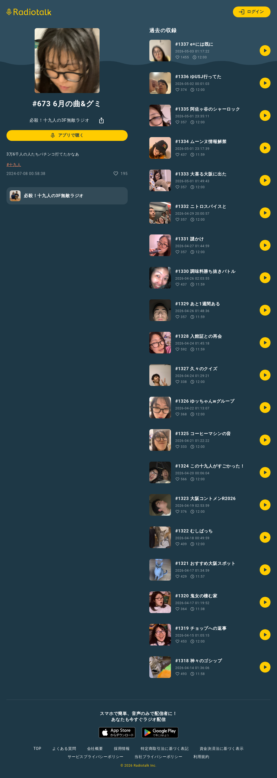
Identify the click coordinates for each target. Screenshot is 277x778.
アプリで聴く (67, 135)
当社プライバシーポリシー (158, 756)
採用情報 (122, 748)
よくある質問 (64, 748)
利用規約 (201, 756)
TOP (37, 748)
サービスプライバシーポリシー (96, 756)
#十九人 (13, 165)
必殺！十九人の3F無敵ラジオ (59, 120)
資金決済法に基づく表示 (222, 748)
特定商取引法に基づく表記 (165, 748)
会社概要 (95, 748)
